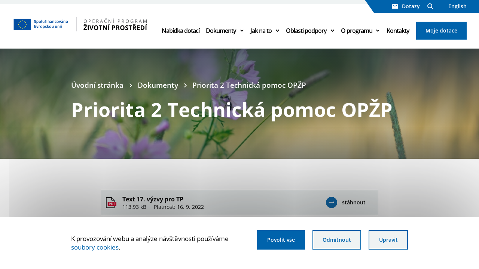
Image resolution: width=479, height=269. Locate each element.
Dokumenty (221, 31)
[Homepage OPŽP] (80, 24)
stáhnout (354, 202)
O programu (356, 31)
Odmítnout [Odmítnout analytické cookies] (337, 239)
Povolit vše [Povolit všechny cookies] (281, 239)
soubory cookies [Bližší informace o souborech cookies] (95, 247)
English (457, 6)
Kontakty (398, 31)
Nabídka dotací (180, 31)
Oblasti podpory (306, 31)
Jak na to (261, 31)
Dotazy (406, 6)
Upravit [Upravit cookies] (388, 239)
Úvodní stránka (97, 85)
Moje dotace (441, 30)
